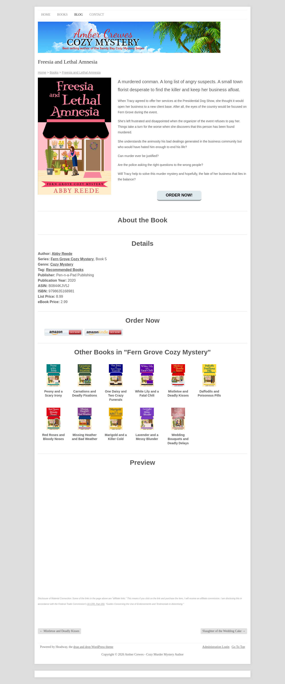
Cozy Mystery (61, 264)
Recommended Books (64, 270)
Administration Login (216, 647)
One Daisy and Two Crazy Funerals (115, 395)
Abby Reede (62, 254)
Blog (78, 14)
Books (62, 14)
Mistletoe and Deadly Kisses (59, 631)
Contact (97, 14)
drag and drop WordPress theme (93, 647)
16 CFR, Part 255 (95, 604)
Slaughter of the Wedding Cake (223, 631)
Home (45, 14)
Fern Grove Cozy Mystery (72, 259)
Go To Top (238, 647)
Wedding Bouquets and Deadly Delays (178, 439)
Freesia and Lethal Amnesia (81, 72)
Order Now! (179, 195)
